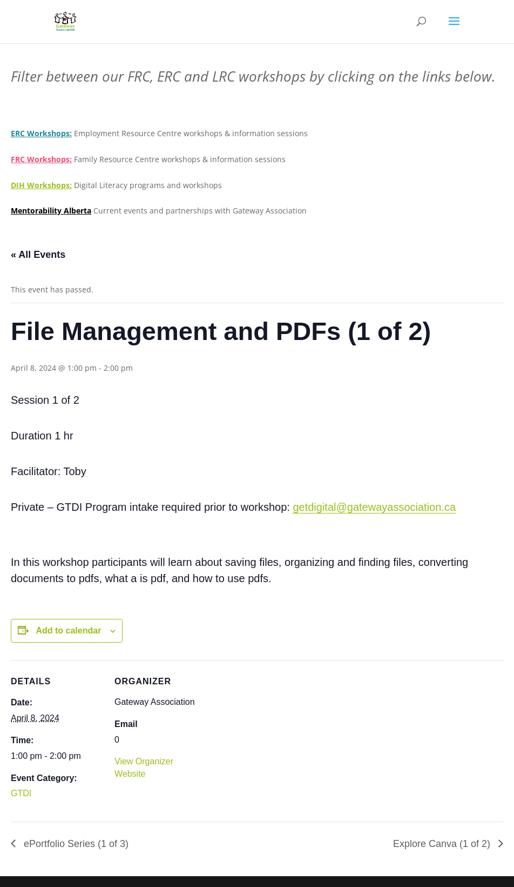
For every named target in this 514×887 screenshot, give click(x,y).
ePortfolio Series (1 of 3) (74, 843)
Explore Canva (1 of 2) (443, 843)
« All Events (38, 254)
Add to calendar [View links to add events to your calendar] (68, 630)
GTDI (21, 793)
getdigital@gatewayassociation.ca (374, 507)
